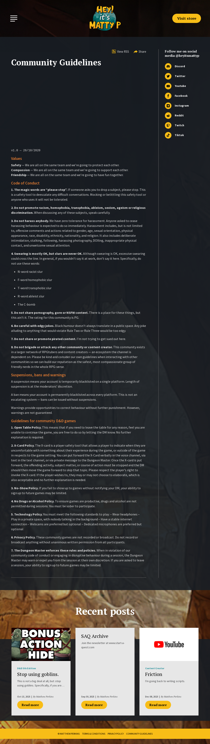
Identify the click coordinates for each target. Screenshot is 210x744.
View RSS (120, 51)
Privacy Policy (116, 733)
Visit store (186, 18)
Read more (30, 705)
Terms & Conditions (93, 733)
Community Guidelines (139, 733)
